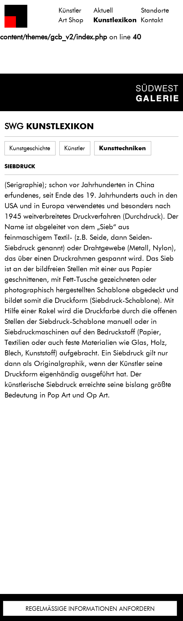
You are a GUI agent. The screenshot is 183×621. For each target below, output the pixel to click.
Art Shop (70, 20)
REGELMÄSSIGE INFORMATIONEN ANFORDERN (90, 608)
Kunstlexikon (114, 20)
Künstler (69, 10)
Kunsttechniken (122, 148)
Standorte (155, 10)
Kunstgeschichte (29, 148)
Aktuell (103, 10)
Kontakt (152, 20)
